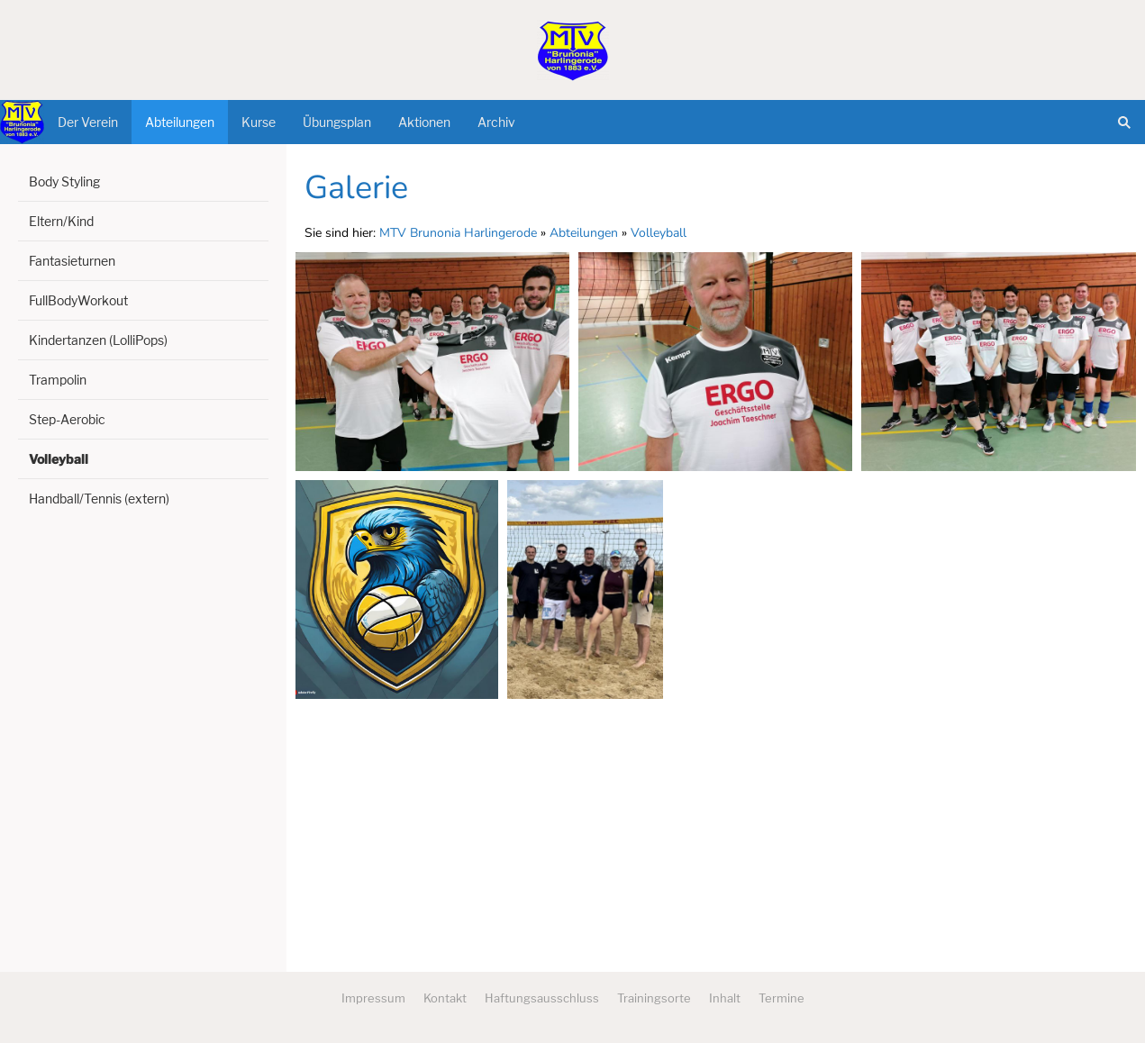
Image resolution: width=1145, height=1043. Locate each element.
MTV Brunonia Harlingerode (458, 232)
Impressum (373, 998)
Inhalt (725, 998)
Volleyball (658, 232)
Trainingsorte (654, 998)
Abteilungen (584, 232)
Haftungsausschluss (542, 998)
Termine (781, 998)
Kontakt (445, 998)
